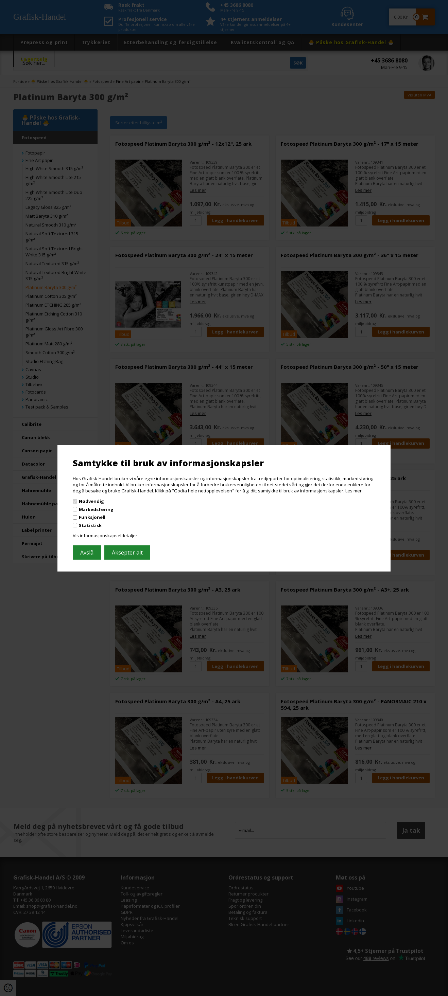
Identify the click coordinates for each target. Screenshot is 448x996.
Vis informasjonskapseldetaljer (105, 535)
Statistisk (90, 525)
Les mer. (354, 490)
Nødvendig (91, 501)
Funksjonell (92, 517)
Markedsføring (96, 509)
